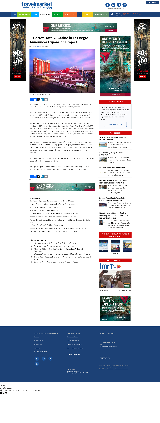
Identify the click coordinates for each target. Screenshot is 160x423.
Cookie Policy (102, 368)
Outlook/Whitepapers (73, 340)
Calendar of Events (72, 337)
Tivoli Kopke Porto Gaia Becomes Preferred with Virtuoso (50, 207)
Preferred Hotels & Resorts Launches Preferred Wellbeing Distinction (53, 214)
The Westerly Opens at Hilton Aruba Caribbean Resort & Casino (51, 201)
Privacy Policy (110, 368)
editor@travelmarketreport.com (109, 346)
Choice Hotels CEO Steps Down (112, 168)
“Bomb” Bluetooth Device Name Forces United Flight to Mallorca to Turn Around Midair (62, 258)
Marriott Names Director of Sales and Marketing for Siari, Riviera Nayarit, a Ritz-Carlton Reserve (60, 221)
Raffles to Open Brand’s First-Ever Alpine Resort (46, 225)
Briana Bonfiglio (36, 46)
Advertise (37, 348)
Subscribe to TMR (115, 124)
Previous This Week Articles (75, 348)
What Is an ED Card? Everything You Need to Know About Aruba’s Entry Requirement (59, 250)
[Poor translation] (5, 392)
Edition (152, 3)
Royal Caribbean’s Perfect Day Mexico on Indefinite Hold (54, 246)
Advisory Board (38, 344)
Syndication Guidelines (40, 351)
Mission (36, 337)
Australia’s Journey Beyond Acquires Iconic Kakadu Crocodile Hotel (53, 231)
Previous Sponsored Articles (75, 344)
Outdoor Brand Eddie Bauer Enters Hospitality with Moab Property (52, 217)
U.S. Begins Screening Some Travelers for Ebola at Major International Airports (62, 254)
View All (115, 254)
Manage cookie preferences (121, 368)
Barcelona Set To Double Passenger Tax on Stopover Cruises (56, 262)
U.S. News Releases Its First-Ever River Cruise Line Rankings (55, 243)
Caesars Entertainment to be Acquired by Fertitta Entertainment (52, 204)
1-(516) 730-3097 (105, 358)
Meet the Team (38, 340)
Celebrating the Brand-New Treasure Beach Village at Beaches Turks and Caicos (58, 228)
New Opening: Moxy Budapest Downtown (44, 210)
